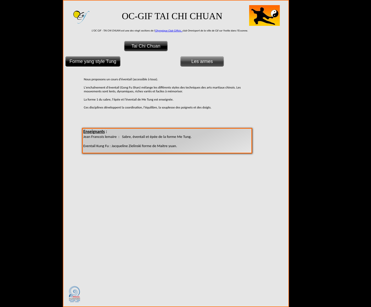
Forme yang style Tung (92, 61)
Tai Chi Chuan (145, 46)
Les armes (202, 61)
